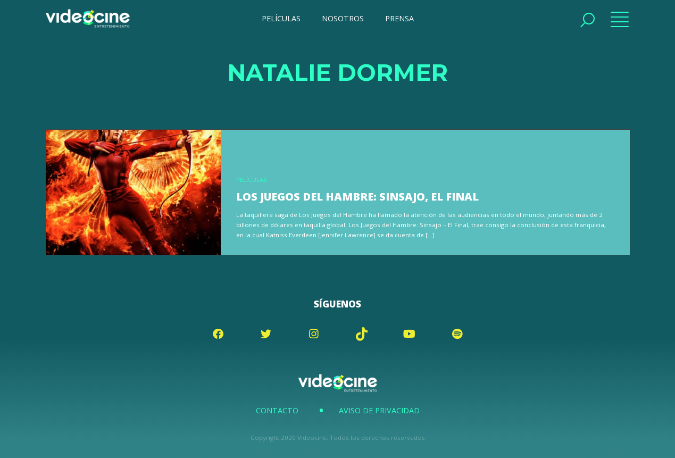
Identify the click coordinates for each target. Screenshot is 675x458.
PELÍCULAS (281, 18)
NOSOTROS (343, 18)
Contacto (277, 410)
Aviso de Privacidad (379, 410)
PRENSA (399, 18)
